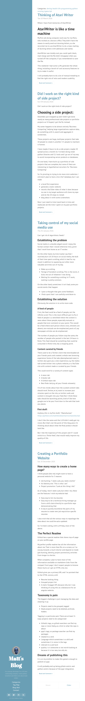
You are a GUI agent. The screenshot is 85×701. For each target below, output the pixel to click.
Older (69, 685)
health (55, 8)
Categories (16, 682)
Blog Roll (16, 687)
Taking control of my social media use (58, 225)
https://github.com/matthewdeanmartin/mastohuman (59, 416)
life (59, 8)
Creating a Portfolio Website (52, 455)
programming (66, 8)
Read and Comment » (46, 83)
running (41, 11)
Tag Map (16, 685)
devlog (49, 8)
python (75, 8)
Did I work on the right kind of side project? (58, 95)
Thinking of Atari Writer (55, 14)
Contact (16, 690)
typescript (48, 11)
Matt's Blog (16, 657)
